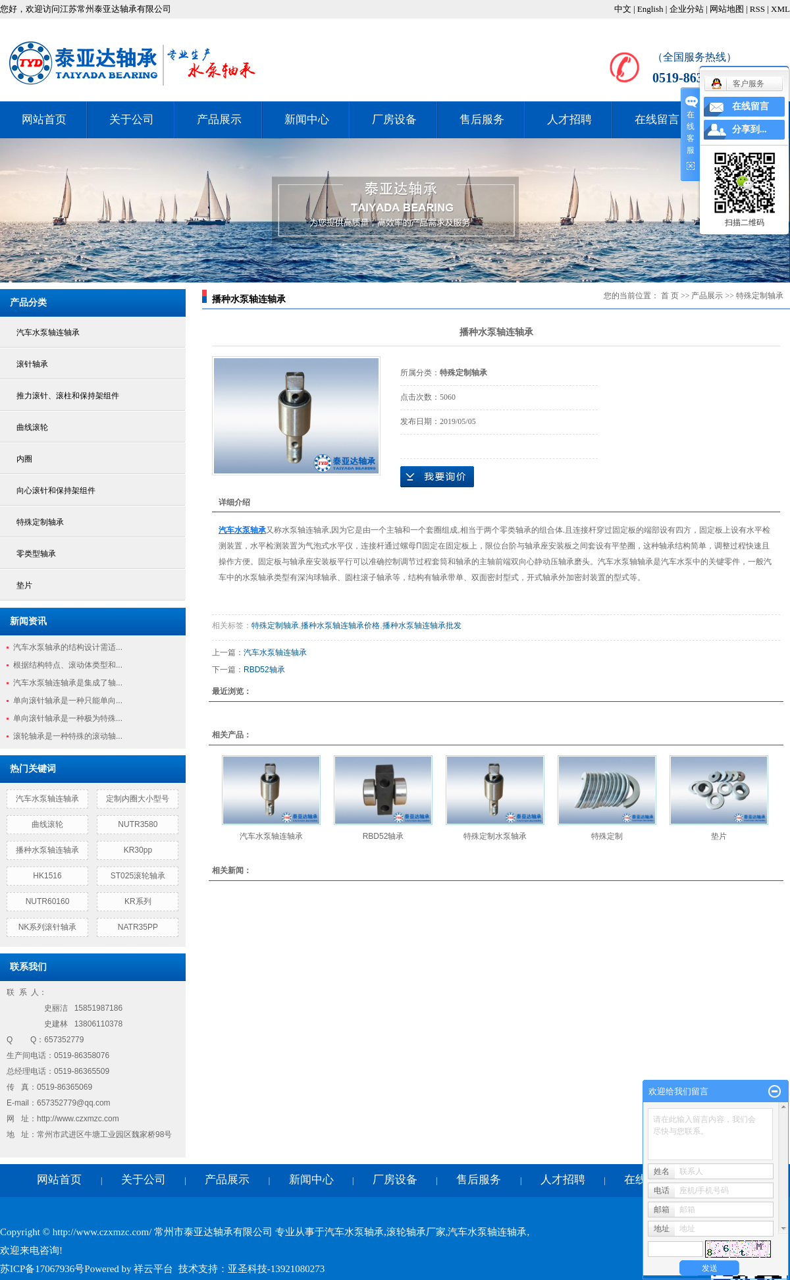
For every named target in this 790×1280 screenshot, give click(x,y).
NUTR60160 (48, 901)
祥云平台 (153, 1269)
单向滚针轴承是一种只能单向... (67, 700)
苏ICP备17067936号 (42, 1269)
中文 (622, 9)
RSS (757, 9)
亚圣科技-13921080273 (276, 1269)
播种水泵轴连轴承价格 (340, 625)
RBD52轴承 (264, 669)
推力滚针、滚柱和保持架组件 (67, 395)
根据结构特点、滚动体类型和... (67, 665)
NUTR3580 (137, 824)
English (650, 9)
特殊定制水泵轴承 (495, 836)
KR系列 (137, 901)
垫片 (24, 585)
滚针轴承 (32, 364)
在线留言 (657, 119)
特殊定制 (607, 836)
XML (780, 9)
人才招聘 (569, 119)
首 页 (670, 295)
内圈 (24, 459)
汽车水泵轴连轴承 (48, 332)
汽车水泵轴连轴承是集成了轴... (67, 682)
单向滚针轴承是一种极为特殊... (67, 718)
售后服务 (482, 119)
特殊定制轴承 (40, 522)
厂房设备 (394, 119)
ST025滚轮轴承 (138, 875)
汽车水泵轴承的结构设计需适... (67, 647)
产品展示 (219, 119)
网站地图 (727, 9)
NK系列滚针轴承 (47, 927)
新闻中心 (306, 119)
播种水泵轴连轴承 (47, 850)
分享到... (749, 129)
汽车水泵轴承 (354, 1232)
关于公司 (131, 119)
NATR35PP (138, 927)
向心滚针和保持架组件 (55, 490)
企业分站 (687, 9)
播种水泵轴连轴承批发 (421, 625)
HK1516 (47, 875)
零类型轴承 (36, 553)
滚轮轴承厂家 (416, 1232)
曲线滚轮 (32, 427)
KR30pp (138, 850)
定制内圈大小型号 (137, 798)
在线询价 (437, 476)
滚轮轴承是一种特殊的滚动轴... (67, 736)
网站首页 (44, 119)
